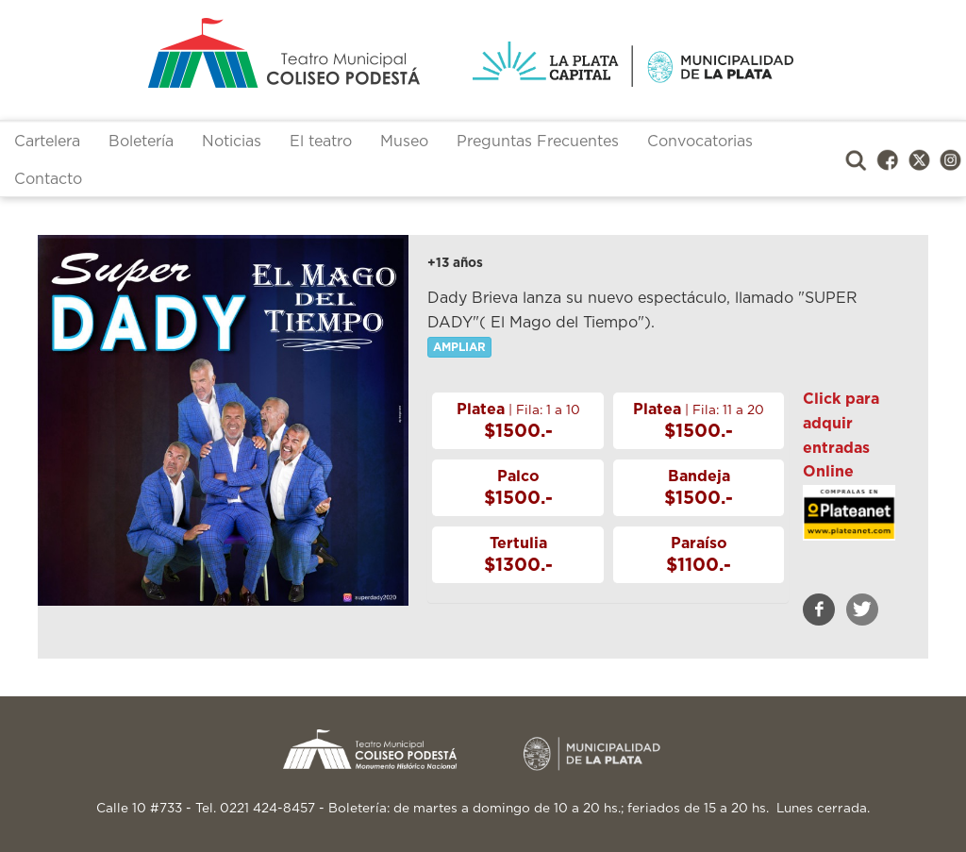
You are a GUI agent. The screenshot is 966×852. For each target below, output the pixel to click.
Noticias (231, 141)
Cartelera (47, 141)
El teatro (321, 141)
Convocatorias (700, 141)
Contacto (48, 179)
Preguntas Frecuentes (538, 141)
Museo (404, 141)
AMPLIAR (459, 347)
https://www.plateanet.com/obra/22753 (849, 532)
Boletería (141, 141)
